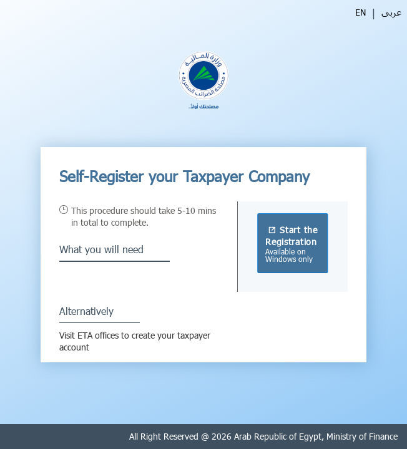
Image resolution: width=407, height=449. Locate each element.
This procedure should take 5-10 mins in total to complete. (143, 216)
